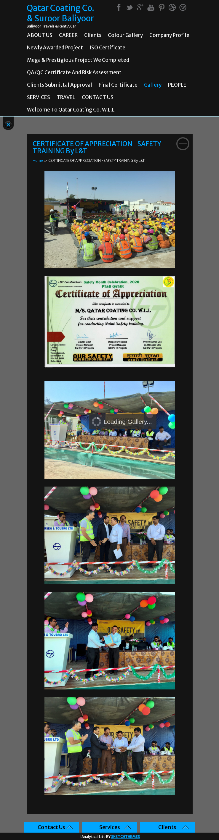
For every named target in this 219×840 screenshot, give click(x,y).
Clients (92, 35)
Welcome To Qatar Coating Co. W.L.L (71, 109)
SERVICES (38, 97)
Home (38, 160)
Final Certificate (118, 85)
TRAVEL (66, 97)
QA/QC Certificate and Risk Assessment (74, 72)
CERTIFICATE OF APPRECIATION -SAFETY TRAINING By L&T (97, 147)
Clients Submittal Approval (59, 85)
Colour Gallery (125, 35)
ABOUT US (39, 35)
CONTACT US (98, 97)
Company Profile (169, 35)
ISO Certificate (107, 47)
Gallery (153, 85)
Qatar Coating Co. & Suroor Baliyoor (60, 13)
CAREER (68, 35)
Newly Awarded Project (55, 47)
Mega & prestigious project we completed (78, 60)
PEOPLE (177, 85)
